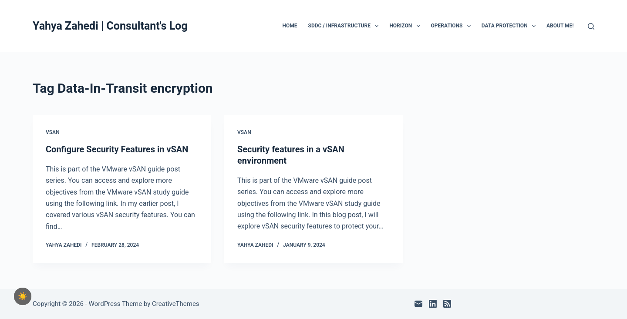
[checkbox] (22, 296)
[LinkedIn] (433, 304)
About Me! (560, 26)
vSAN (53, 132)
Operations (452, 26)
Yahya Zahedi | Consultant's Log (110, 26)
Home (290, 26)
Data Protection (510, 26)
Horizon (406, 26)
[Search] (591, 26)
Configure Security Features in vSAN (117, 149)
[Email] (418, 304)
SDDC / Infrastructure (345, 26)
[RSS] (447, 304)
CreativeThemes (175, 304)
